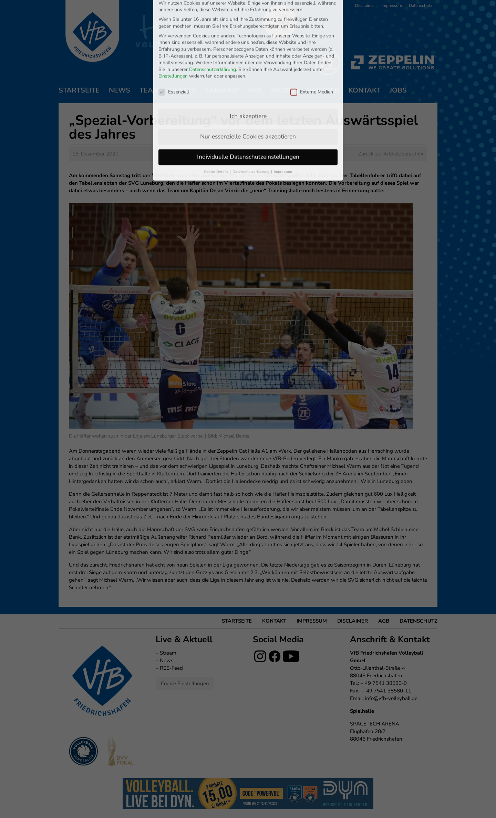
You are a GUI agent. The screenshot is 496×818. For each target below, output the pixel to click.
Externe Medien (311, 56)
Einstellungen (173, 40)
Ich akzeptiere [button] (248, 80)
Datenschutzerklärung (212, 34)
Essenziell (173, 56)
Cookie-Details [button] (216, 136)
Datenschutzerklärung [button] (251, 136)
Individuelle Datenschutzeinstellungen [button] (248, 121)
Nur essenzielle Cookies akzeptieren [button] (248, 101)
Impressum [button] (283, 136)
